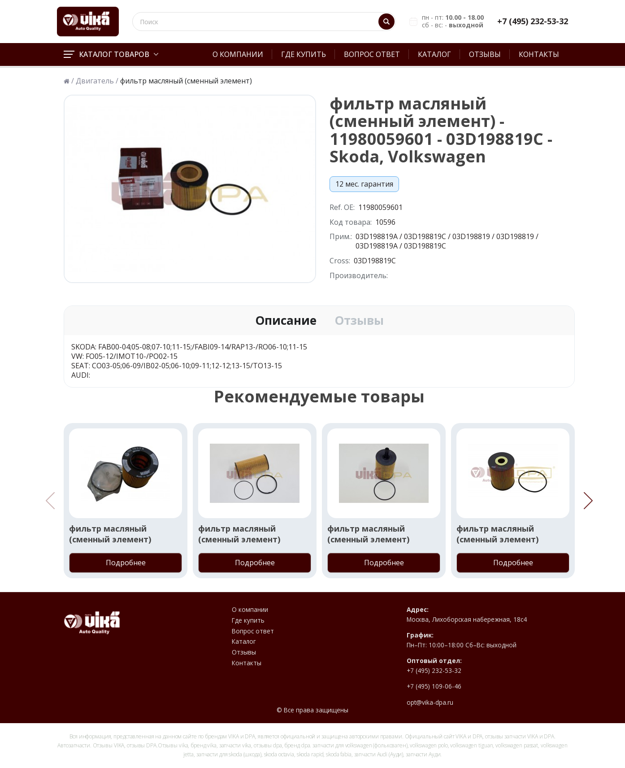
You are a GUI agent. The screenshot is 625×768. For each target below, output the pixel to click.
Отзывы (485, 54)
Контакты (539, 54)
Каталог (434, 54)
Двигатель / (97, 81)
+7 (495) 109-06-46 (434, 686)
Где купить (303, 54)
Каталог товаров (111, 54)
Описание (286, 320)
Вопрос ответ (372, 54)
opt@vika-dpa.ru (430, 702)
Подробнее (126, 562)
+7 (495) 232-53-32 (532, 21)
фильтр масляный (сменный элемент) (110, 534)
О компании (238, 54)
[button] (588, 501)
